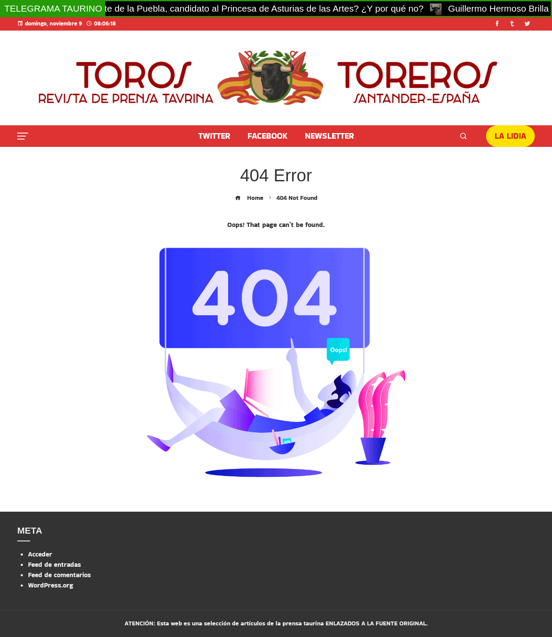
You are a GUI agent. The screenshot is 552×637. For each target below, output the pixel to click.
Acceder (40, 554)
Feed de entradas (54, 564)
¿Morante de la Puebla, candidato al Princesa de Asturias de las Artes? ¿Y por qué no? (252, 8)
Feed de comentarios (59, 574)
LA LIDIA (510, 136)
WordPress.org (50, 585)
